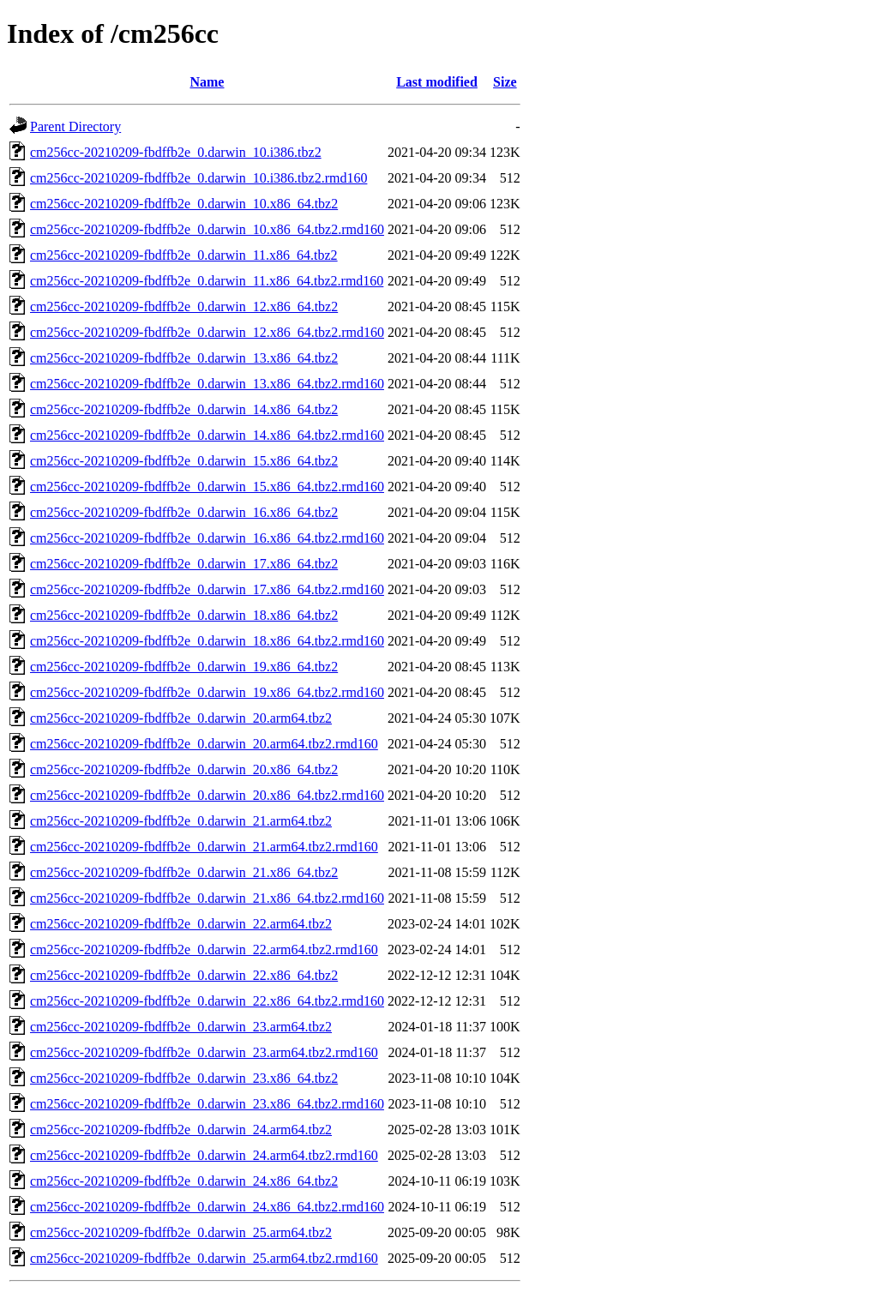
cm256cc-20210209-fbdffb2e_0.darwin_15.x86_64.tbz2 (184, 461)
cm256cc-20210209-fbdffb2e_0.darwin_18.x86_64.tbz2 (184, 615)
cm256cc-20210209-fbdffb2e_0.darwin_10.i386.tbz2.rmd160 (198, 178)
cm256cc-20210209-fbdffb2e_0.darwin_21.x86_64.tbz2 (184, 872)
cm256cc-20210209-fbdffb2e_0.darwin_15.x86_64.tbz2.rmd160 (207, 486)
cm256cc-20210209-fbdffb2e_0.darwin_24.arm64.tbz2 (181, 1129)
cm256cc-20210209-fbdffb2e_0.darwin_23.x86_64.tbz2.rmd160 (207, 1104)
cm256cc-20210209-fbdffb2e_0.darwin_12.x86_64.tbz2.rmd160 (207, 332)
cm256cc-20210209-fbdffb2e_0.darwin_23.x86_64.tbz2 (184, 1078)
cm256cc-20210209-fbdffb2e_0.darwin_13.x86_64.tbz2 (184, 358)
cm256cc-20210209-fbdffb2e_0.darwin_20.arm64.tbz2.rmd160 (204, 743)
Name (206, 82)
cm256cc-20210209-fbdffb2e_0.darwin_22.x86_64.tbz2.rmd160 (207, 1001)
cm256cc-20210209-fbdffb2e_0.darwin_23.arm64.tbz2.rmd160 (204, 1052)
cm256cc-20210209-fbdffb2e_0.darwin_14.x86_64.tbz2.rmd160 (207, 435)
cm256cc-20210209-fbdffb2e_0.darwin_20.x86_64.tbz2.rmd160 (207, 795)
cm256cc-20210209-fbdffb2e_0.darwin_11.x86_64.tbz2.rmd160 (206, 280)
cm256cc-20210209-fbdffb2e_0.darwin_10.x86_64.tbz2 (184, 203)
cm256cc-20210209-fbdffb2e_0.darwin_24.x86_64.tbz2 (184, 1181)
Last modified (437, 82)
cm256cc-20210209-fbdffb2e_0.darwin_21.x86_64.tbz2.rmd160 (207, 898)
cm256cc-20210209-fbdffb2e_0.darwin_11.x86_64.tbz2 (184, 255)
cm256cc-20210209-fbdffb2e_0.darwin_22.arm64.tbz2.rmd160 (204, 949)
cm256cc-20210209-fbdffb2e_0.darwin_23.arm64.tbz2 (181, 1026)
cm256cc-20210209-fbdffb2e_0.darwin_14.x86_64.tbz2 (184, 409)
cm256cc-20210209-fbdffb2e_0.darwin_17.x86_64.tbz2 (184, 563)
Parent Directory (75, 126)
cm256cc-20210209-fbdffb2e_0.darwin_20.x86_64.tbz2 (184, 769)
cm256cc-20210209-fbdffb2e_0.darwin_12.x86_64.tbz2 (184, 306)
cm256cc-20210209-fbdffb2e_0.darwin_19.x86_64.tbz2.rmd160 (207, 692)
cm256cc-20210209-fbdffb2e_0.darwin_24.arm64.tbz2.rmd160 (204, 1155)
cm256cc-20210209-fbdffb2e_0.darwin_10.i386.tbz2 (176, 152)
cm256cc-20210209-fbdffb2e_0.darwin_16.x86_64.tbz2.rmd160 (207, 538)
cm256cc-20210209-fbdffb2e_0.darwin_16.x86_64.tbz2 (184, 512)
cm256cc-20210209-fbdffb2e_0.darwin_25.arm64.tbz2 (181, 1232)
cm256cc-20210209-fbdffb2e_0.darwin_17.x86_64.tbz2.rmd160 (207, 589)
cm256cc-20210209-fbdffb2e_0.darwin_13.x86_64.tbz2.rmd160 (207, 383)
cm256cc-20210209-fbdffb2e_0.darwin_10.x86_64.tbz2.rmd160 (207, 229)
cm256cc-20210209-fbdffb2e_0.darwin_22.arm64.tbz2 (181, 923)
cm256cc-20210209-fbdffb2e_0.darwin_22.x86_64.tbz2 (184, 975)
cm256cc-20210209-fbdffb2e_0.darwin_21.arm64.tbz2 (181, 821)
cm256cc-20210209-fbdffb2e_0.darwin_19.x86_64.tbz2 (184, 666)
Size (505, 82)
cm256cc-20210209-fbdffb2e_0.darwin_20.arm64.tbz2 (181, 718)
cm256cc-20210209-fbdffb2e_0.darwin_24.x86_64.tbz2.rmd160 (207, 1206)
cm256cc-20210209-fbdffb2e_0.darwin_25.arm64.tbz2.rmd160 (204, 1258)
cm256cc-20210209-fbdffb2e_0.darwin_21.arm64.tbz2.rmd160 (204, 846)
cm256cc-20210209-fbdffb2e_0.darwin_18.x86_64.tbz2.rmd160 (207, 641)
